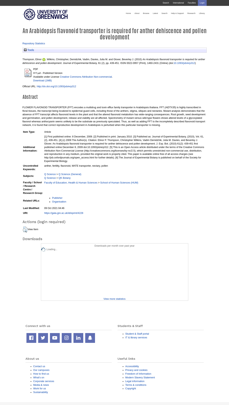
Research (191, 13)
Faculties (192, 3)
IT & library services (136, 337)
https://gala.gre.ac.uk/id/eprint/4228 (63, 213)
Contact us (39, 366)
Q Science (50, 174)
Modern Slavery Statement (140, 377)
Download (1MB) (42, 80)
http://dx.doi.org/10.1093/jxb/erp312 (56, 86)
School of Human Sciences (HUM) (119, 182)
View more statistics (114, 298)
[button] (25, 229)
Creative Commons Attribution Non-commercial (86, 76)
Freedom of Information (138, 373)
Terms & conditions (136, 384)
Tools (29, 50)
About (136, 13)
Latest (155, 13)
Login (202, 3)
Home (128, 13)
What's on (38, 377)
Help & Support (177, 13)
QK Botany (65, 177)
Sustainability (40, 392)
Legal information (135, 381)
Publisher (57, 197)
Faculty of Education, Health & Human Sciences (70, 182)
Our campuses (41, 370)
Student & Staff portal (137, 333)
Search (166, 3)
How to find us (41, 373)
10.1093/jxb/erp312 (184, 63)
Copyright (130, 388)
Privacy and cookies (136, 370)
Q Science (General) (70, 174)
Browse (146, 13)
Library (202, 13)
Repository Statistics (34, 43)
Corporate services (43, 381)
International (178, 3)
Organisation (59, 201)
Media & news (41, 384)
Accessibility (132, 366)
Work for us (39, 388)
